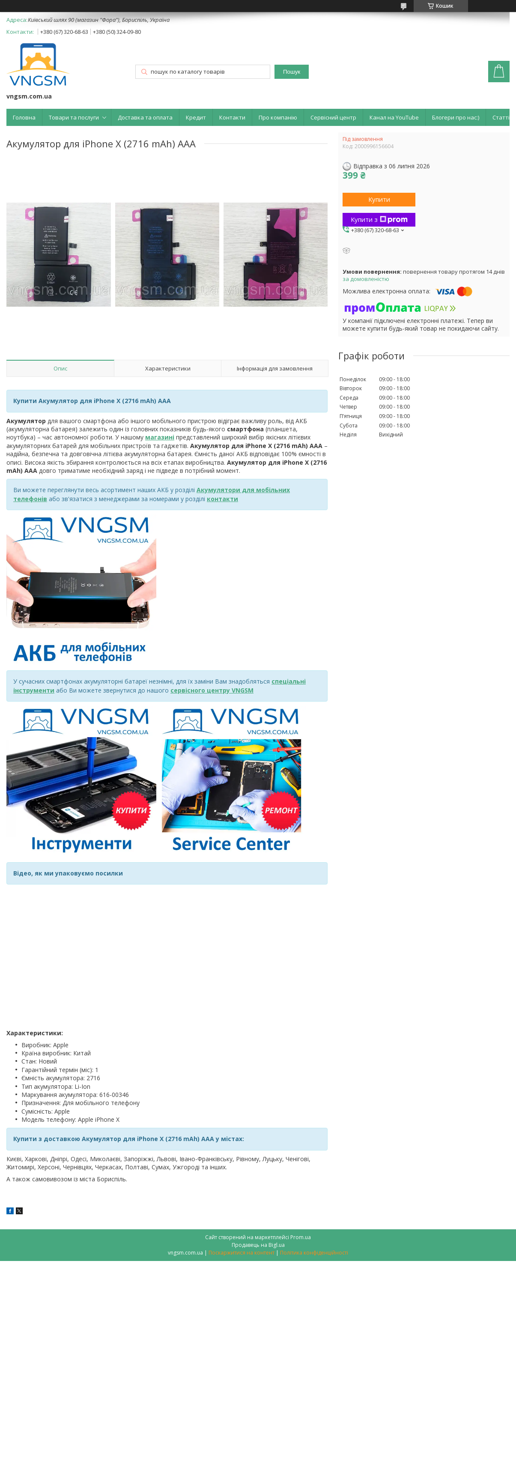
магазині (159, 437)
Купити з (379, 219)
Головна (24, 117)
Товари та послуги (74, 117)
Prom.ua (300, 1237)
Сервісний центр (333, 117)
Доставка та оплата (145, 117)
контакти (222, 499)
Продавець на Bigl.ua (258, 1245)
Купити (379, 199)
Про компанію (278, 117)
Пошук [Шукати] (291, 72)
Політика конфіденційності (314, 1252)
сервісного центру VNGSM (212, 690)
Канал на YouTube (394, 117)
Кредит (196, 117)
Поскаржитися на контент (241, 1252)
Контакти (232, 117)
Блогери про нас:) (455, 117)
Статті (501, 117)
